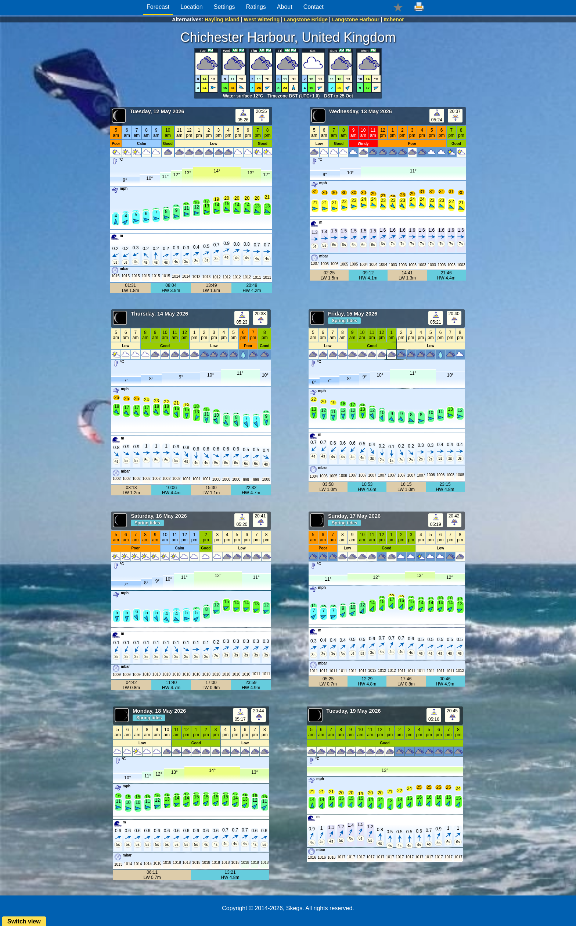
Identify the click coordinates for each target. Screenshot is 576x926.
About (284, 7)
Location (191, 7)
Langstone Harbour (355, 19)
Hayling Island (222, 19)
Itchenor (394, 19)
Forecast (158, 7)
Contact (313, 7)
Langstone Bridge (306, 19)
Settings (224, 7)
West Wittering (262, 19)
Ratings (256, 7)
